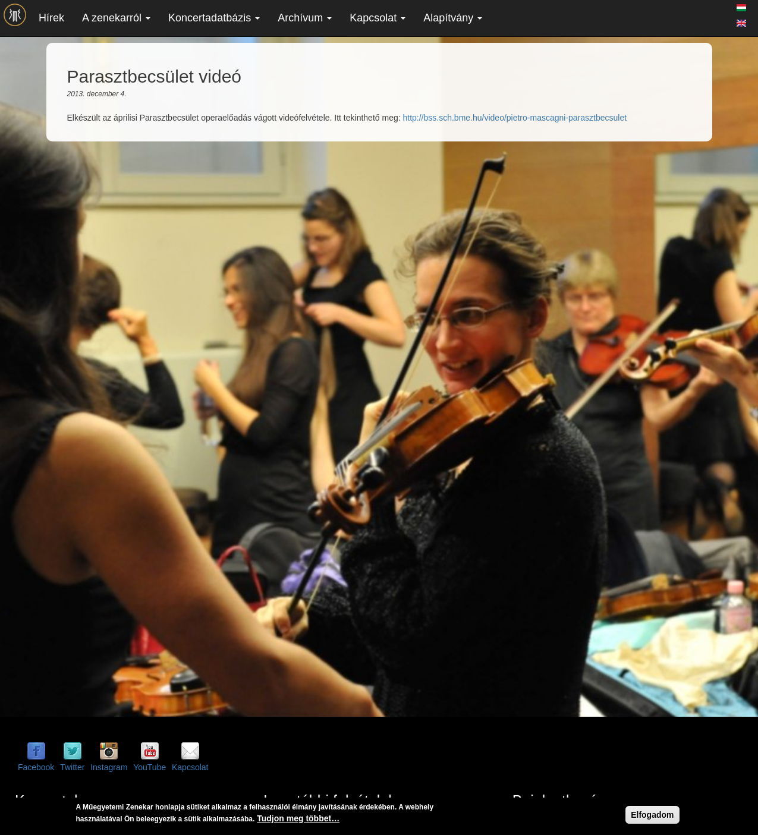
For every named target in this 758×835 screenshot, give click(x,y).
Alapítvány (452, 18)
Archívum (305, 18)
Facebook (36, 767)
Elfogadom (652, 815)
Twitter (72, 767)
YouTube (149, 767)
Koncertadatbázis (214, 18)
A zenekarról (116, 18)
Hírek (51, 18)
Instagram (108, 767)
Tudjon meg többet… (298, 818)
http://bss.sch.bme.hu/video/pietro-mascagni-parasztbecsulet (514, 117)
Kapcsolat (377, 18)
